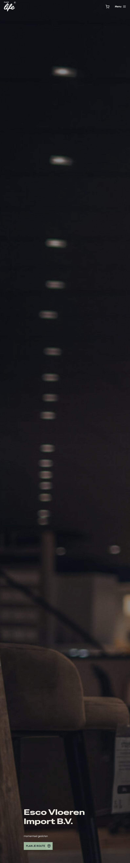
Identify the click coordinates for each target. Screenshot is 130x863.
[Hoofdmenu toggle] (120, 7)
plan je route (39, 846)
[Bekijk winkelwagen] (108, 7)
